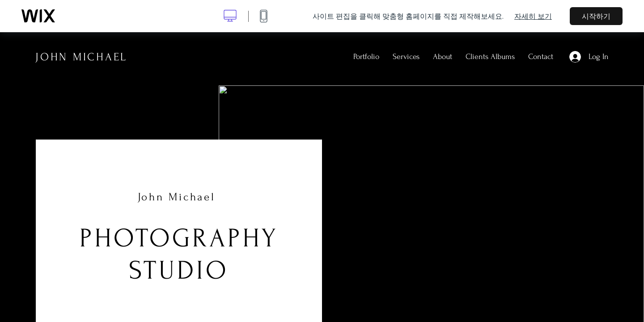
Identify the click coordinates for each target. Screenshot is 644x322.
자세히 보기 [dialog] (533, 16)
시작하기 (596, 16)
